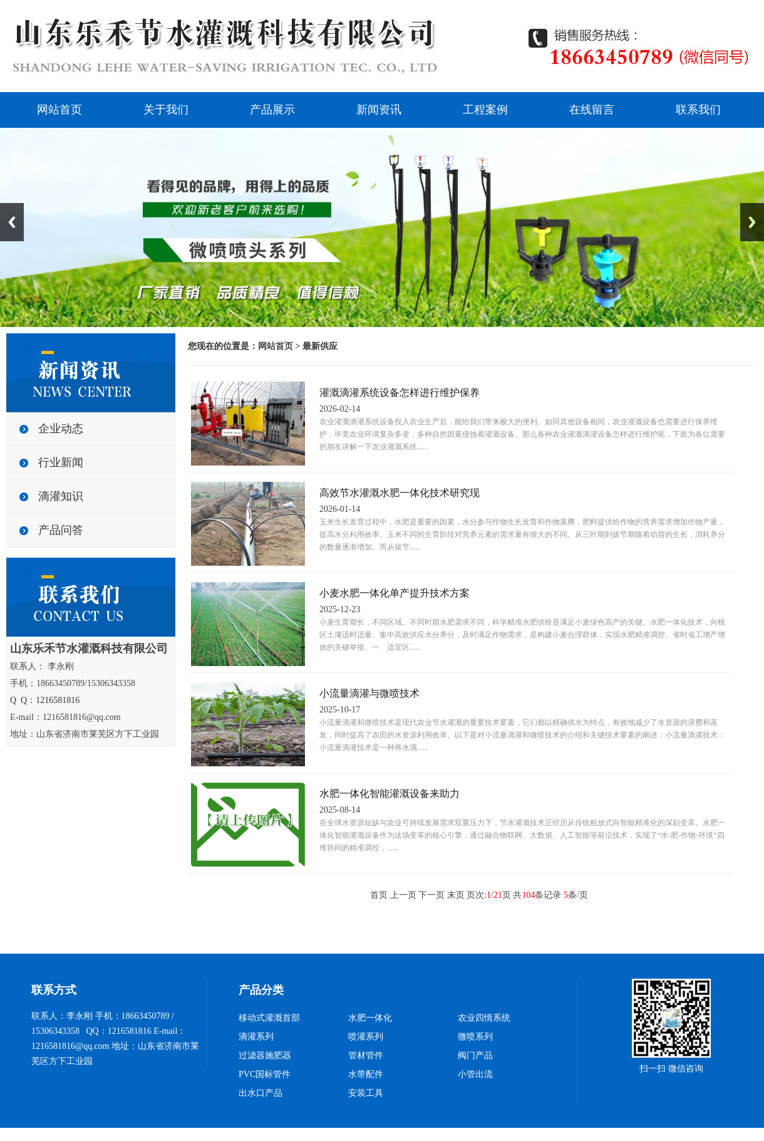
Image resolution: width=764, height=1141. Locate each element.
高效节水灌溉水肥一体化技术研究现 (399, 492)
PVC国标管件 (265, 1074)
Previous (12, 222)
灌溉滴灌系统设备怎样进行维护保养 (399, 392)
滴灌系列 (256, 1036)
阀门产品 (475, 1055)
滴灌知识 (60, 496)
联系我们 (698, 109)
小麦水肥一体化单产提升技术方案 (394, 593)
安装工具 (365, 1093)
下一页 (431, 895)
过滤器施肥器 (265, 1055)
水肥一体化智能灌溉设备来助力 (389, 793)
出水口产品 (260, 1093)
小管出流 (475, 1074)
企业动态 (60, 428)
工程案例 (485, 109)
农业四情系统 (484, 1018)
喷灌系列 (365, 1036)
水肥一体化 (370, 1018)
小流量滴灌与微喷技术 (369, 693)
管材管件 (365, 1055)
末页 (456, 895)
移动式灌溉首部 (269, 1018)
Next (752, 222)
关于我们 (165, 109)
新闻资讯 (378, 109)
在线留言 (591, 109)
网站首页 (59, 109)
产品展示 (272, 109)
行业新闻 (60, 462)
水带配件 (365, 1074)
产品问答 (60, 530)
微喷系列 (475, 1036)
